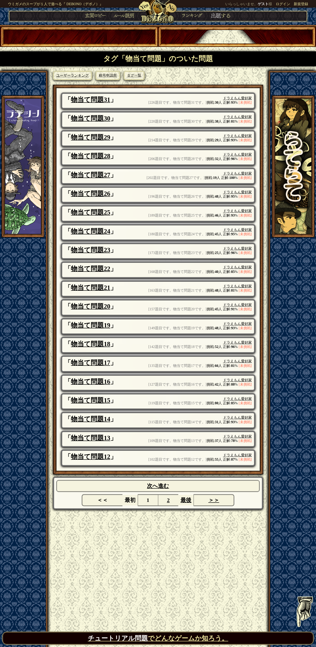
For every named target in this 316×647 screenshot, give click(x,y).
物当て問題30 (90, 118)
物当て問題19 (90, 325)
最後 (186, 500)
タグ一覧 (134, 75)
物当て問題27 (90, 174)
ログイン (283, 4)
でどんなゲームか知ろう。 (158, 638)
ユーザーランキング (72, 75)
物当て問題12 (90, 456)
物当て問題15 (90, 400)
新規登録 (301, 4)
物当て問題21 (90, 287)
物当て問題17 (90, 362)
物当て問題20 (90, 306)
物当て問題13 (90, 437)
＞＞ (213, 500)
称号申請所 (108, 75)
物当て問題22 (90, 268)
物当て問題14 (90, 419)
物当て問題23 (90, 250)
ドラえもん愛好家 (237, 98)
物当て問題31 (90, 99)
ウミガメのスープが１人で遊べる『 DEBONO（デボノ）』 (55, 4)
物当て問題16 (90, 381)
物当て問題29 (90, 137)
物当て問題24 (90, 231)
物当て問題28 (90, 156)
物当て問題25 (90, 212)
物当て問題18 (90, 344)
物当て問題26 (90, 193)
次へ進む (158, 486)
